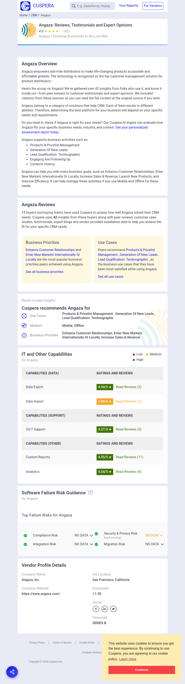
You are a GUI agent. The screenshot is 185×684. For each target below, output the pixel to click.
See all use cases (111, 277)
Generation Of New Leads (134, 314)
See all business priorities (44, 272)
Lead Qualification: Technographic (88, 318)
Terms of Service (62, 642)
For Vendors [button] (153, 6)
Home (24, 15)
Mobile (67, 326)
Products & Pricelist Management (87, 314)
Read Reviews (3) (129, 387)
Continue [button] (141, 669)
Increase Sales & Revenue (120, 337)
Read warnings (112, 537)
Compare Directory (92, 652)
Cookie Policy (86, 642)
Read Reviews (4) (129, 472)
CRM (34, 15)
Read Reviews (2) (129, 401)
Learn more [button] (127, 659)
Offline (79, 326)
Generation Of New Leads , (139, 255)
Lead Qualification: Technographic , (124, 259)
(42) (67, 31)
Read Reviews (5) (129, 429)
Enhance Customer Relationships (51, 250)
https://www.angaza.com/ (41, 594)
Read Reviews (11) (129, 457)
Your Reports (128, 6)
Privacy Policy (37, 642)
